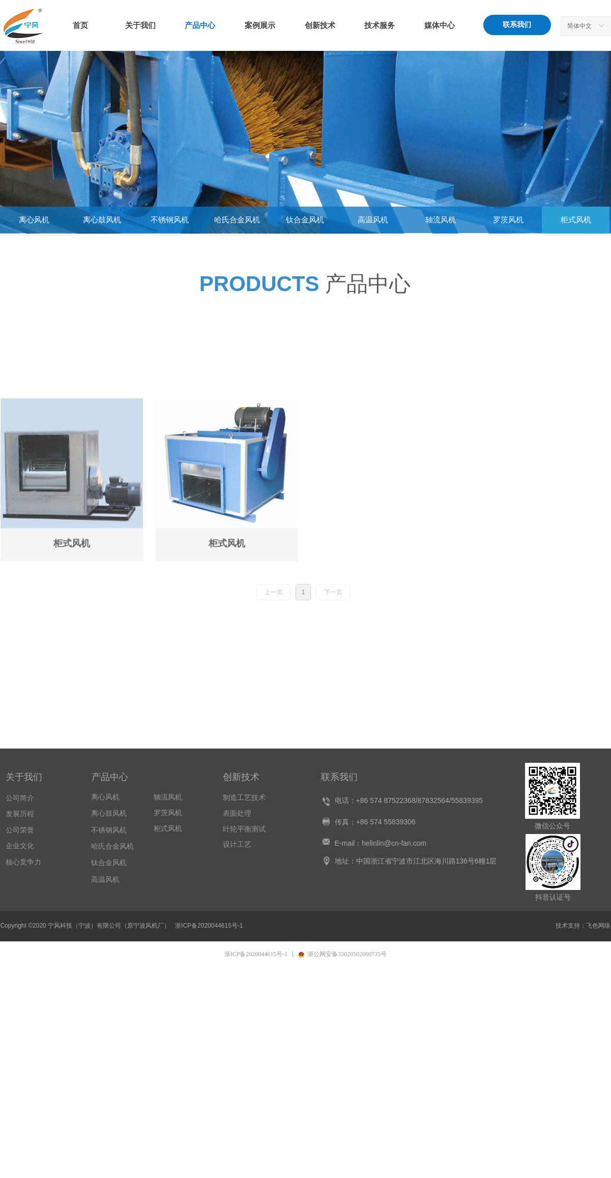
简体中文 (579, 26)
